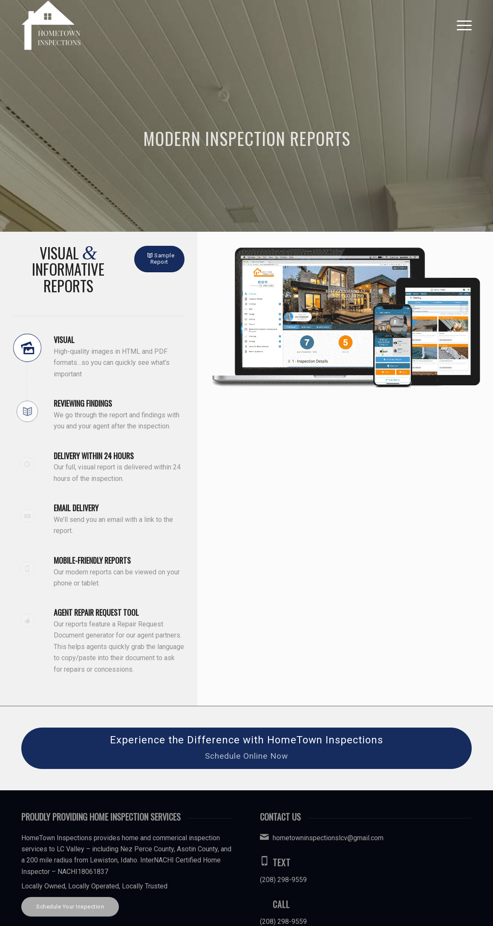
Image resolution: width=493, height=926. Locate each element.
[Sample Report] (159, 259)
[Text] (264, 860)
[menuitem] (461, 25)
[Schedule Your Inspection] (70, 907)
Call (281, 904)
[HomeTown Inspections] (51, 25)
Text (282, 862)
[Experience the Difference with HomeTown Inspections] (246, 748)
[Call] (264, 902)
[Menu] (461, 25)
